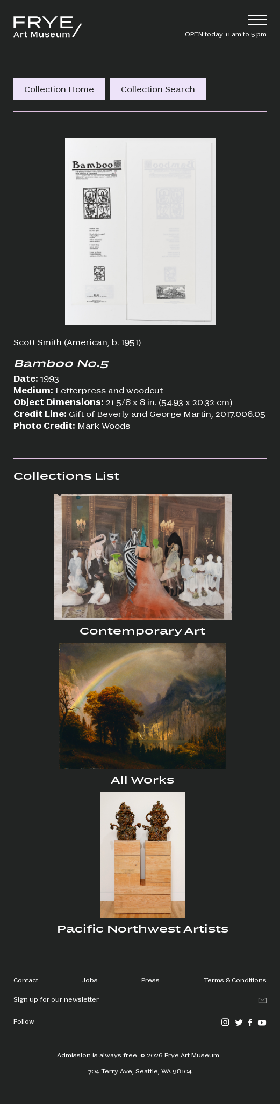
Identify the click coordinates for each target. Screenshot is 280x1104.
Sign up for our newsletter (56, 999)
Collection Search (158, 89)
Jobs (90, 979)
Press (150, 979)
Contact (25, 979)
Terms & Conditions (235, 979)
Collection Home (59, 89)
